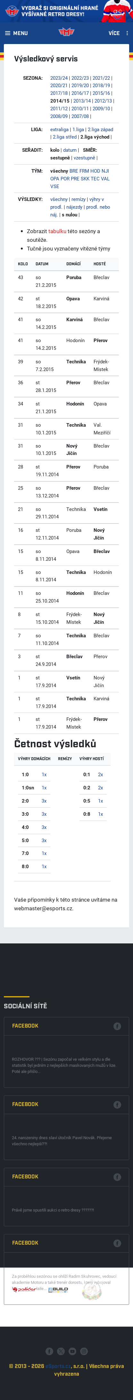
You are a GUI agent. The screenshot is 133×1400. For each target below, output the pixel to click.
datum (70, 150)
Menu (20, 33)
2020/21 (59, 85)
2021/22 (101, 78)
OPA (54, 178)
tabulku (57, 231)
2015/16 (101, 93)
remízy (78, 199)
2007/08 (80, 116)
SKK (85, 178)
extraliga (59, 129)
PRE (75, 178)
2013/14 (82, 100)
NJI (105, 171)
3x (44, 800)
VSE (54, 186)
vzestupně (84, 157)
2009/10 (101, 108)
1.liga (78, 129)
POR (65, 178)
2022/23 (80, 78)
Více (114, 33)
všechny (59, 199)
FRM (84, 171)
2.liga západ (100, 129)
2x (100, 774)
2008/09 (59, 116)
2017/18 (59, 93)
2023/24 (59, 78)
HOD (95, 171)
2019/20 (80, 85)
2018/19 (101, 85)
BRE (74, 171)
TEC (95, 178)
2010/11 (80, 108)
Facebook (25, 1172)
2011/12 (59, 108)
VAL (105, 178)
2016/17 (80, 93)
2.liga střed (65, 136)
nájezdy (74, 207)
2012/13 (103, 100)
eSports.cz (58, 1396)
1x (44, 774)
